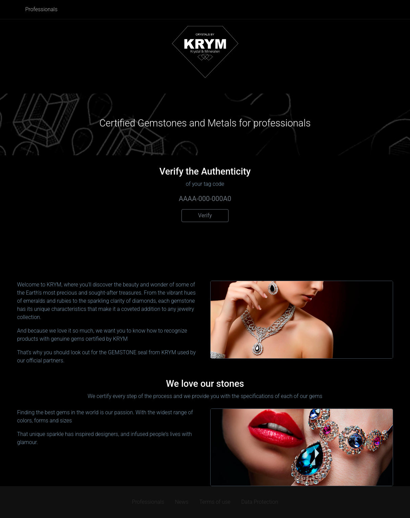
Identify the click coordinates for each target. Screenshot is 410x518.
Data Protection (259, 502)
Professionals (41, 9)
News (182, 502)
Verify (205, 215)
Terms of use (215, 502)
